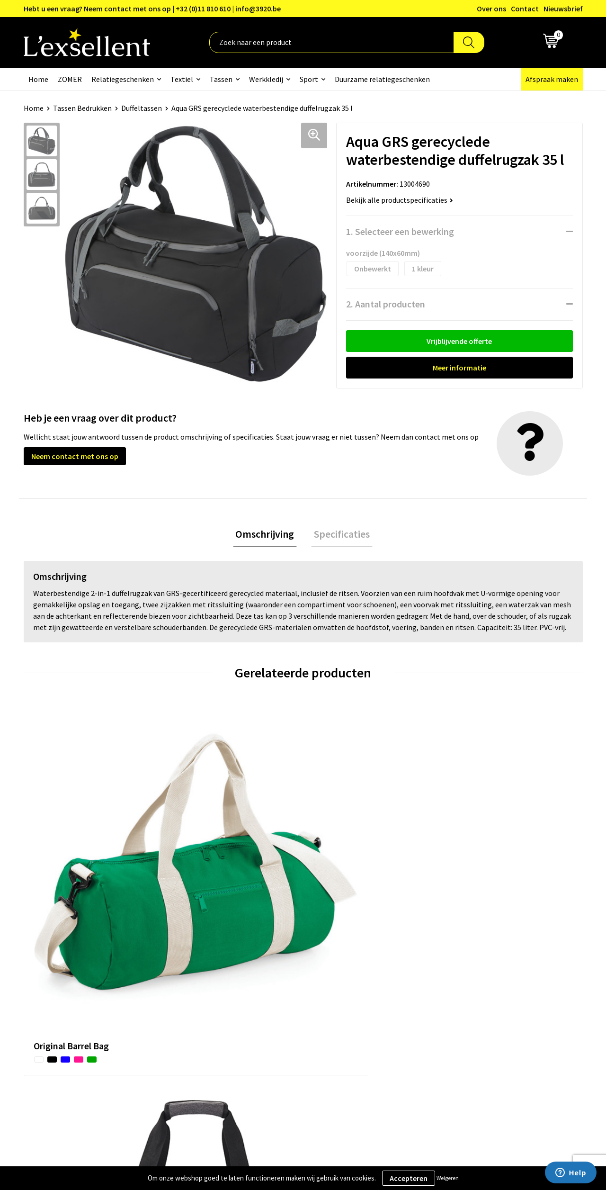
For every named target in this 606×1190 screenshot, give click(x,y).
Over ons (491, 8)
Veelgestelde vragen (277, 984)
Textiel (181, 79)
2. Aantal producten (385, 304)
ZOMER (70, 79)
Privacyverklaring (478, 956)
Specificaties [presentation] (339, 535)
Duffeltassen (141, 108)
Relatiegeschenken (122, 79)
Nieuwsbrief (563, 8)
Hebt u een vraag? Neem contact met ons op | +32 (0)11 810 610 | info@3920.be (152, 8)
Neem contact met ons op (74, 456)
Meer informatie (459, 367)
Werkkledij (266, 79)
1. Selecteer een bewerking (400, 231)
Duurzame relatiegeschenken (382, 79)
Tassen (221, 79)
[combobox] (331, 42)
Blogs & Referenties (276, 956)
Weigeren (448, 1177)
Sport (309, 79)
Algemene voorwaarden (488, 941)
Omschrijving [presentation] (267, 535)
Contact (525, 8)
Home (38, 79)
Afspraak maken (552, 79)
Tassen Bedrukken (82, 108)
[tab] (267, 536)
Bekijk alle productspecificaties (399, 200)
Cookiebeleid (471, 970)
